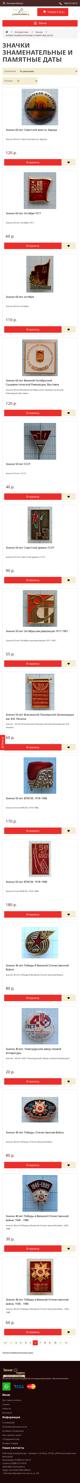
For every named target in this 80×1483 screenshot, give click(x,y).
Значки (39, 32)
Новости (6, 1408)
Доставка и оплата (11, 1400)
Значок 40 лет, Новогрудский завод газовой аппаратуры (33, 1051)
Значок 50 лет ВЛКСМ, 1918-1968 (26, 798)
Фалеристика (21, 32)
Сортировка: (10, 71)
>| (66, 1342)
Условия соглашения (13, 1430)
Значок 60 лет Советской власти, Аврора (31, 130)
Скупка (5, 1404)
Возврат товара (10, 1443)
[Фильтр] (2, 742)
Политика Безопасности (14, 1426)
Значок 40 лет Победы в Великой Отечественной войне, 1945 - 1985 (37, 1218)
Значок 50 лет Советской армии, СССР (30, 547)
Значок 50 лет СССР (18, 464)
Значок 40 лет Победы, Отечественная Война (34, 1132)
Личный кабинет (14, 3)
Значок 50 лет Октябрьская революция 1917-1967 (37, 631)
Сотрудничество (10, 1439)
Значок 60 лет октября (20, 297)
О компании (8, 1422)
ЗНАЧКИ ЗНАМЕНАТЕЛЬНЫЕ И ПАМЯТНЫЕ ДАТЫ (29, 35)
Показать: (8, 80)
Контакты (7, 1412)
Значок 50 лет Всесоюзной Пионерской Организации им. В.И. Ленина (40, 717)
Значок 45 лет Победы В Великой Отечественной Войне (37, 967)
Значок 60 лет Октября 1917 (23, 213)
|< (5, 1342)
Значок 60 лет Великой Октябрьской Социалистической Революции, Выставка (32, 382)
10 (55, 1342)
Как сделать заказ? (12, 1435)
